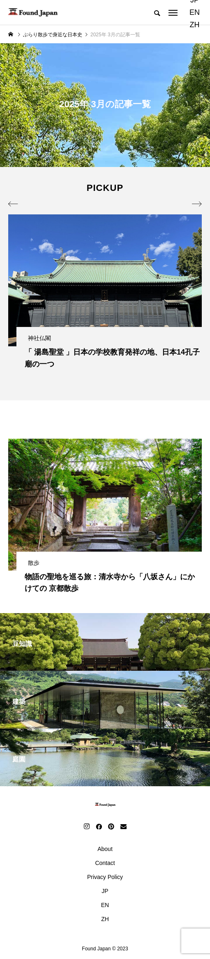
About (105, 849)
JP (105, 891)
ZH (194, 25)
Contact (105, 863)
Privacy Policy (105, 877)
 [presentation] (197, 204)
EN (194, 12)
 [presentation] (13, 204)
